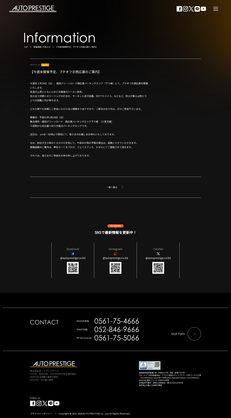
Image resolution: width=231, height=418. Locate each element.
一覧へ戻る (111, 187)
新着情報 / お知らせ (42, 46)
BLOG (45, 64)
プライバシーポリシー (41, 413)
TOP (26, 46)
